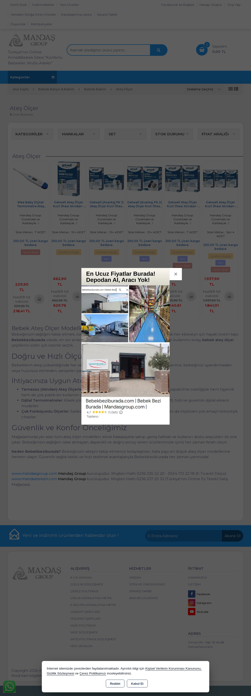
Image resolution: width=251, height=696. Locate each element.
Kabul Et (137, 683)
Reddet (115, 683)
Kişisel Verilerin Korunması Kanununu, (173, 668)
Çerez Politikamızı (92, 673)
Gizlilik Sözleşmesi (60, 673)
